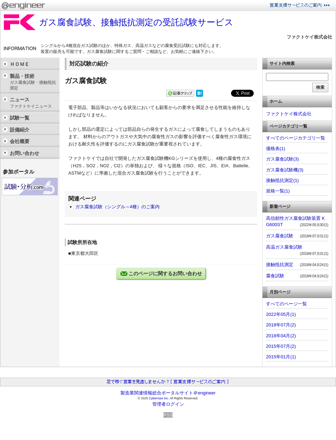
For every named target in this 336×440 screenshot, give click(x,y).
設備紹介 (19, 130)
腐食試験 (275, 275)
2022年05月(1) (281, 314)
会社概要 (19, 141)
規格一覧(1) (278, 191)
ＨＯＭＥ (19, 64)
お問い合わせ (24, 153)
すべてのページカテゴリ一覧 (295, 138)
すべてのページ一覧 (286, 303)
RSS (168, 415)
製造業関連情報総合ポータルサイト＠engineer (168, 392)
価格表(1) (275, 148)
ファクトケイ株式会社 (309, 37)
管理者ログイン (168, 404)
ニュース (33, 103)
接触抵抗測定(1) (282, 180)
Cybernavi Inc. (159, 398)
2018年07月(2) (281, 324)
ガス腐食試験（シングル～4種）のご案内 (117, 206)
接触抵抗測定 (279, 264)
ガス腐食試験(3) (282, 159)
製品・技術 (33, 82)
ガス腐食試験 (279, 235)
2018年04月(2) (281, 335)
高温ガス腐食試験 (284, 247)
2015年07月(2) (281, 346)
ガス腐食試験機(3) (284, 169)
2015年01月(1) (281, 356)
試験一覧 (19, 118)
